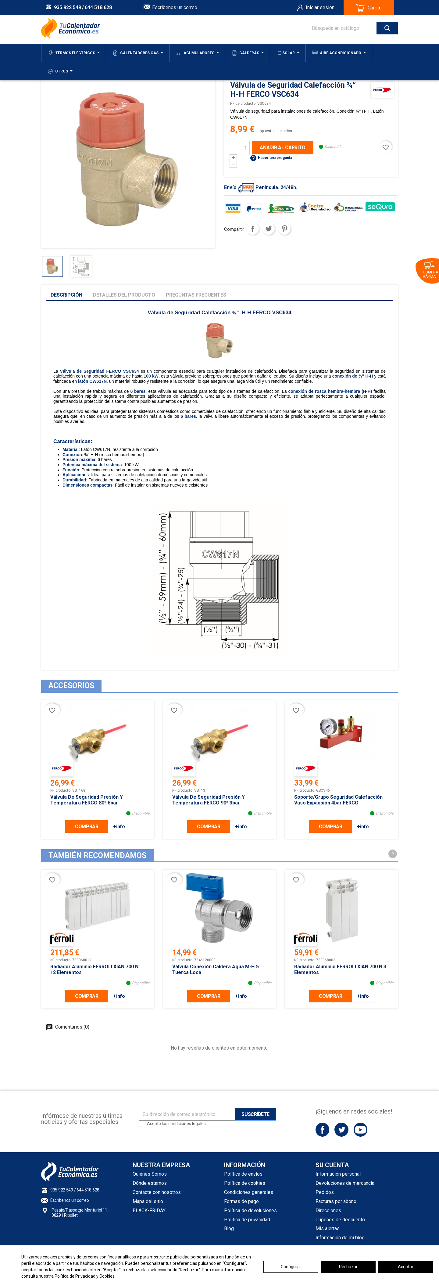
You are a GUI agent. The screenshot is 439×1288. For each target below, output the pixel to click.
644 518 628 (98, 7)
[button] (392, 854)
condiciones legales (187, 1123)
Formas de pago (241, 1201)
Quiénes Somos (150, 1174)
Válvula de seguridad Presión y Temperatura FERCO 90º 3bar (208, 800)
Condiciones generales (248, 1192)
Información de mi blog (340, 1237)
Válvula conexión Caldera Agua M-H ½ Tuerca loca (215, 969)
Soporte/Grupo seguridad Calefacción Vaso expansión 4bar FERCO (338, 800)
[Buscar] (349, 28)
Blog (229, 1228)
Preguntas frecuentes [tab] (196, 295)
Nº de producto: (243, 103)
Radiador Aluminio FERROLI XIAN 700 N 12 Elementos (94, 969)
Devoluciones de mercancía (345, 1183)
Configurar (291, 1266)
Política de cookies (244, 1183)
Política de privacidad (247, 1220)
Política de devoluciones (250, 1210)
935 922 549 (67, 7)
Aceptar (405, 1266)
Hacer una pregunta (271, 158)
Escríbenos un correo (174, 7)
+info (119, 826)
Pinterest (284, 229)
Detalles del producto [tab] (124, 295)
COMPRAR (86, 826)
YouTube (360, 1129)
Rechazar (348, 1266)
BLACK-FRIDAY (149, 1210)
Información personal (338, 1174)
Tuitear (268, 229)
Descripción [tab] (66, 295)
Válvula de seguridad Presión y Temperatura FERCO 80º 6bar (86, 800)
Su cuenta (332, 1165)
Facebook (322, 1129)
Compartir (253, 229)
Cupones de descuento (340, 1220)
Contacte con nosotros (157, 1192)
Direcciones (328, 1210)
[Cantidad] (240, 147)
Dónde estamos (150, 1183)
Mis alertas (328, 1228)
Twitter (341, 1129)
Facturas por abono (336, 1201)
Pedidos (325, 1192)
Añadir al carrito (282, 147)
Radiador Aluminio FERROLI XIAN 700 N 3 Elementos (340, 969)
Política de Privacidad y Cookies (85, 1276)
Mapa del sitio (148, 1201)
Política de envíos (243, 1174)
